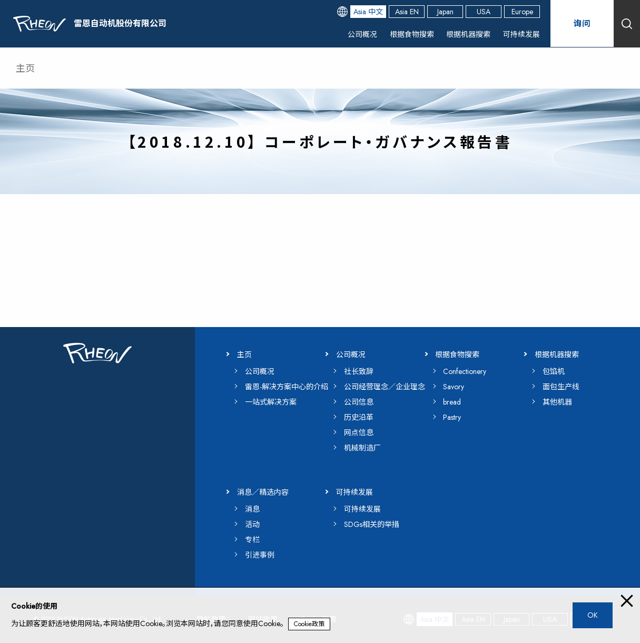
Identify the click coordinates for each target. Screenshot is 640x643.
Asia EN (407, 11)
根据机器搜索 (468, 34)
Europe (522, 11)
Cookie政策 (309, 624)
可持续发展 (521, 34)
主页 (25, 68)
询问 (582, 23)
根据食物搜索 (412, 34)
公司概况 (362, 34)
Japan (445, 11)
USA (483, 11)
